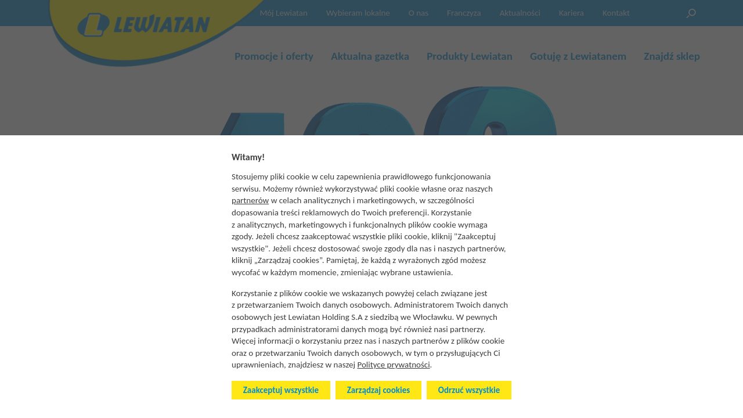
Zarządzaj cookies (378, 390)
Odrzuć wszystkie (469, 390)
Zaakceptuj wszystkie (281, 390)
